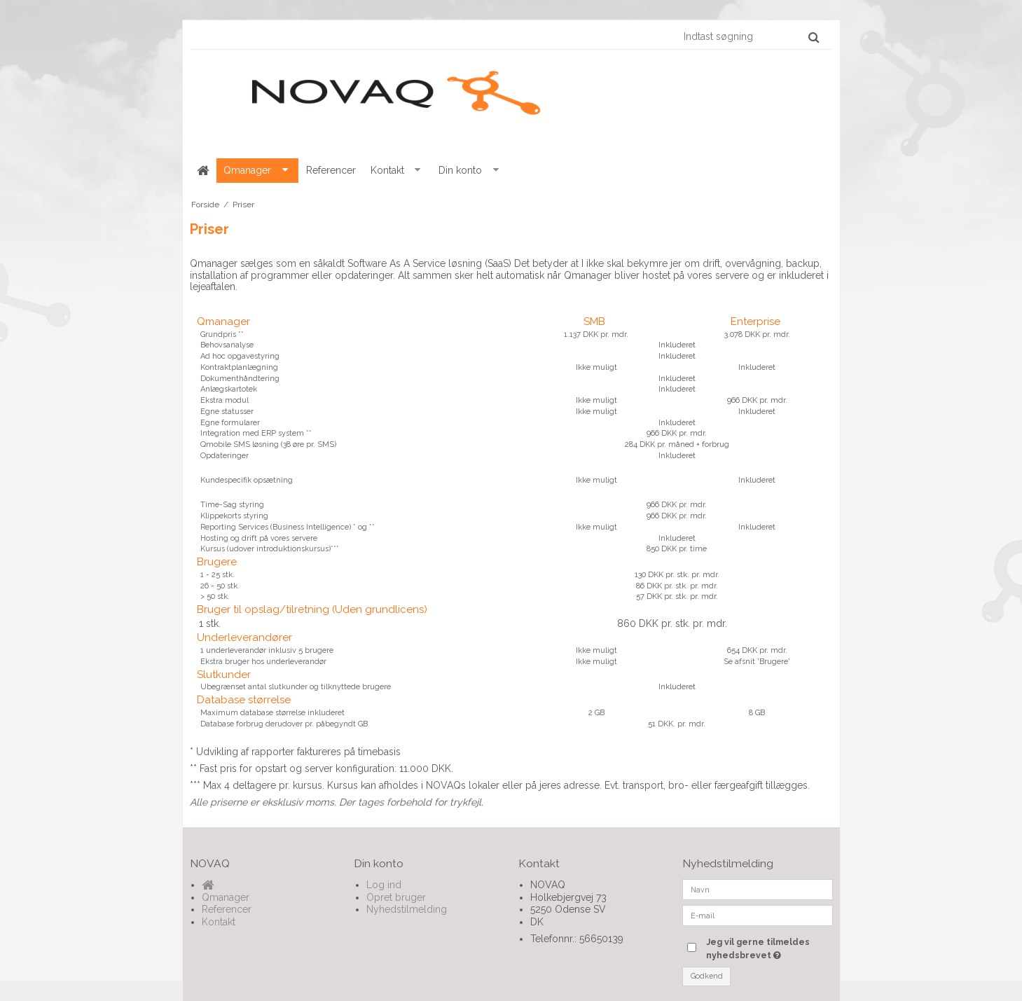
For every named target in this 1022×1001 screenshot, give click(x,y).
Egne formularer (230, 422)
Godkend (707, 976)
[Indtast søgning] (750, 36)
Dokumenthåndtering (239, 378)
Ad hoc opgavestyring (239, 356)
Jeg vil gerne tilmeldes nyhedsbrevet (768, 948)
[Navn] (757, 889)
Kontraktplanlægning (239, 367)
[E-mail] (757, 914)
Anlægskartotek (228, 389)
